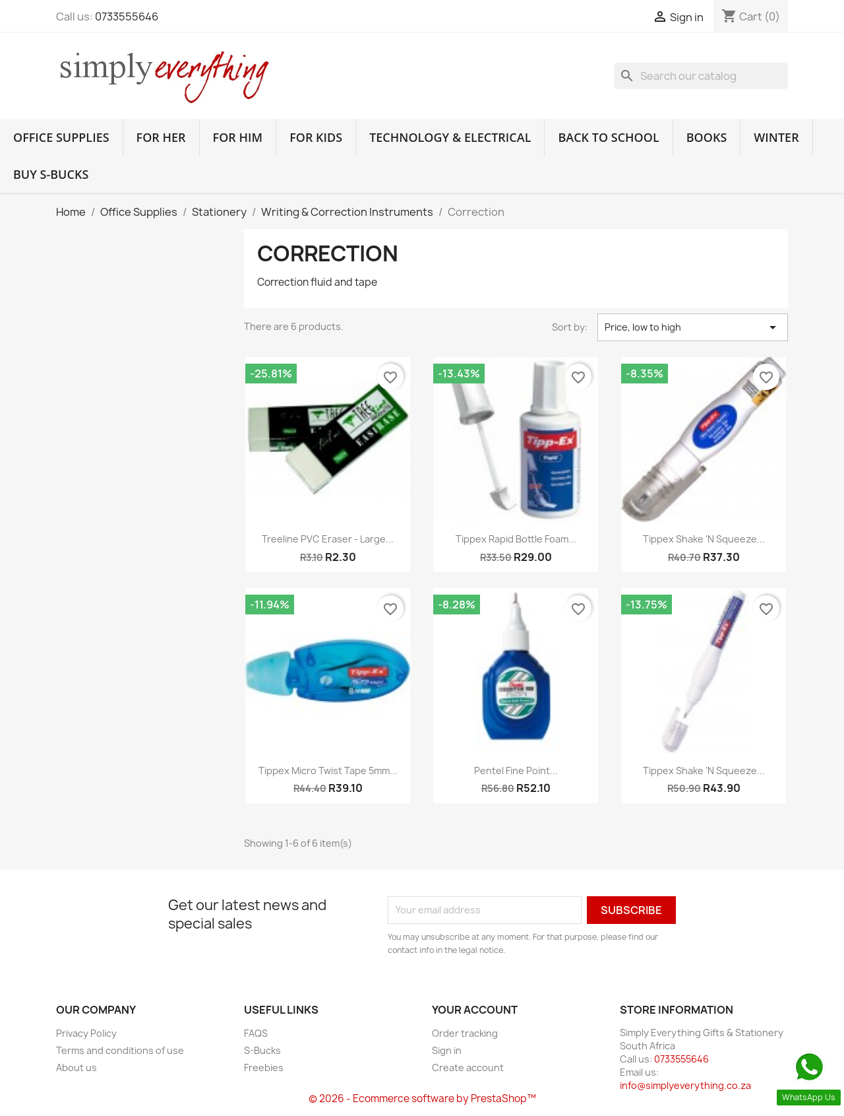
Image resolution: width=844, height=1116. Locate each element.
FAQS (256, 1033)
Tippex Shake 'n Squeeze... (704, 539)
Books (706, 137)
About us (76, 1067)
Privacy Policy (86, 1033)
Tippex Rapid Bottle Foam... (516, 539)
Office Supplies (61, 137)
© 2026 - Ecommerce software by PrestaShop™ (422, 1098)
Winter (776, 137)
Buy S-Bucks (50, 174)
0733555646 (126, 16)
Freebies (264, 1067)
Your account (475, 1009)
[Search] (701, 76)
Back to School (608, 137)
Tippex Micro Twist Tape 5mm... (328, 770)
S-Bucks (262, 1050)
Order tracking (465, 1033)
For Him (238, 137)
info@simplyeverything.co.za (685, 1085)
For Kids (315, 137)
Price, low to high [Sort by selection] (693, 327)
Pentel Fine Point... (516, 770)
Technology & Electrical (450, 137)
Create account (468, 1067)
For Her (161, 137)
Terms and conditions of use (120, 1050)
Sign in (447, 1050)
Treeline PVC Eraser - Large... (328, 539)
